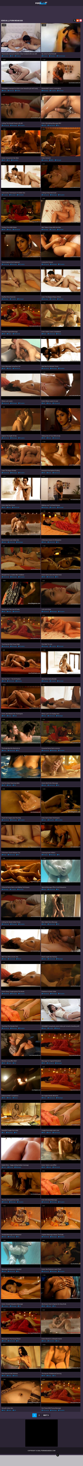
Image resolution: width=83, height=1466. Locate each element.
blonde (10, 1167)
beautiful (51, 820)
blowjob (18, 56)
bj (58, 854)
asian (4, 90)
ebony (58, 334)
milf (11, 56)
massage (45, 90)
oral (57, 1341)
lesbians (5, 1306)
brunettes (14, 160)
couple (50, 1028)
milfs (51, 160)
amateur (52, 56)
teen (4, 1167)
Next (46, 1415)
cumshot (5, 56)
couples (53, 90)
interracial (5, 125)
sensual (11, 90)
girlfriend (16, 611)
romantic (20, 195)
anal (9, 507)
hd (8, 160)
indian (17, 90)
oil (57, 125)
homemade (61, 56)
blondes (19, 681)
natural (57, 1028)
